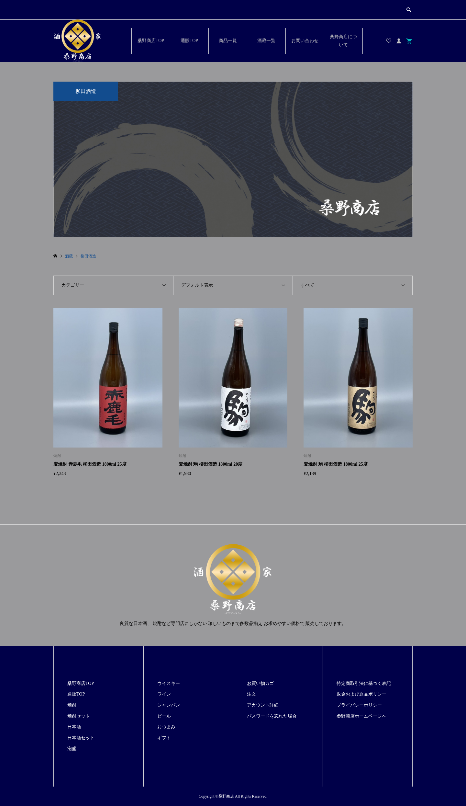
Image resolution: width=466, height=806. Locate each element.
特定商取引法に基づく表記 (364, 683)
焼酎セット (78, 716)
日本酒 (74, 726)
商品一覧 (228, 40)
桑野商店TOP (151, 40)
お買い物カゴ (260, 683)
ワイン (164, 694)
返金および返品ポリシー (361, 694)
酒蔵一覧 (266, 40)
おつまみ (166, 726)
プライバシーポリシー (359, 705)
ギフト (164, 737)
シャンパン (168, 705)
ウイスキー (168, 683)
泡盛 (71, 748)
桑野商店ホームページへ (361, 716)
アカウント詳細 (263, 705)
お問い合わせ (304, 40)
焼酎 (71, 705)
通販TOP (189, 40)
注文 (251, 694)
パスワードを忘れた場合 (272, 716)
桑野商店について (343, 40)
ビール (164, 716)
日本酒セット (80, 737)
